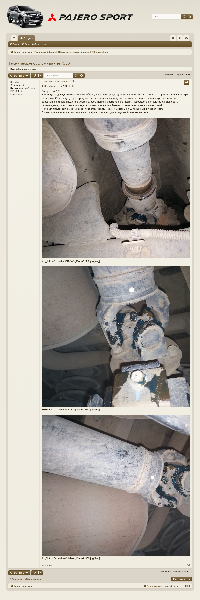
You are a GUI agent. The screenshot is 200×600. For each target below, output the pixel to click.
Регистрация (41, 44)
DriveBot (14, 82)
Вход (27, 44)
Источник (47, 565)
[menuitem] (173, 38)
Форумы (28, 38)
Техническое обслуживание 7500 (39, 63)
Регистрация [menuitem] (187, 39)
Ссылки (14, 39)
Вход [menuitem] (181, 39)
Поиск (16, 44)
